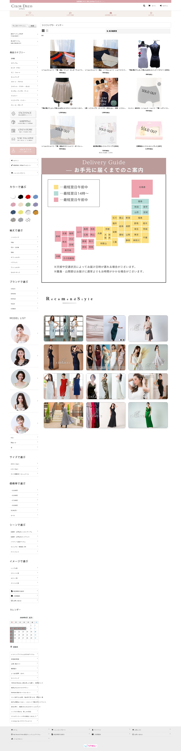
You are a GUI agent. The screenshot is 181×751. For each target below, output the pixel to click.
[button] (144, 5)
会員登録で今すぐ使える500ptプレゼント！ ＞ (91, 1)
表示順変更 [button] (112, 31)
